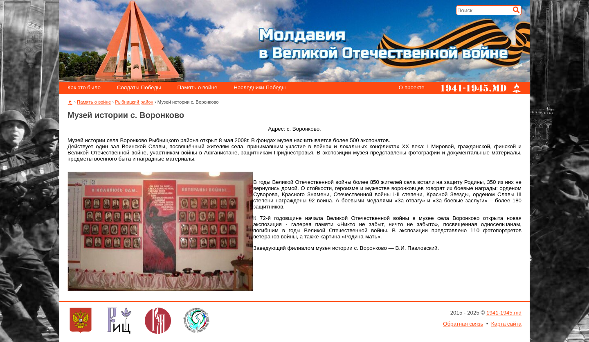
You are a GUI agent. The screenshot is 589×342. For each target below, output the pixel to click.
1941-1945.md (504, 313)
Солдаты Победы (139, 88)
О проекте (412, 88)
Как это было (84, 88)
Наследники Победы (260, 88)
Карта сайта (506, 324)
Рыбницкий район (134, 102)
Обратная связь (463, 324)
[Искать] (516, 10)
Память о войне (198, 88)
